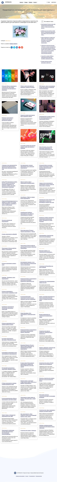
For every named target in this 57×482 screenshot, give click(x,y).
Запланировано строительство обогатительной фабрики (46, 236)
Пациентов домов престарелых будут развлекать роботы (28, 116)
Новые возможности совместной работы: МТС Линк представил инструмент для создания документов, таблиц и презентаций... (48, 40)
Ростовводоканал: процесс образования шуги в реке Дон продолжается (27, 166)
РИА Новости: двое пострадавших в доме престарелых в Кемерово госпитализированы (47, 87)
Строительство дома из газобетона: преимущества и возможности (45, 332)
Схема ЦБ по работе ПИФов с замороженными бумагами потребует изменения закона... (47, 57)
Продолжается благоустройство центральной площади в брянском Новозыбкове (28, 247)
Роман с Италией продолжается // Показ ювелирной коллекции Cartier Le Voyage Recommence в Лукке (47, 298)
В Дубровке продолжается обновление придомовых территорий (8, 308)
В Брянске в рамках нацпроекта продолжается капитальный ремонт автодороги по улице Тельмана (46, 219)
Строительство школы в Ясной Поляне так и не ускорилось (46, 363)
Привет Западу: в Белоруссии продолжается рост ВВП (8, 415)
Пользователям (32, 476)
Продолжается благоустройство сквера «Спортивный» (9, 249)
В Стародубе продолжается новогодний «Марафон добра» (9, 368)
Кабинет (54, 2)
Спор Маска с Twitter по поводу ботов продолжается (28, 198)
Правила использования (20, 476)
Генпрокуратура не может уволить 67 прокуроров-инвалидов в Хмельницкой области (47, 118)
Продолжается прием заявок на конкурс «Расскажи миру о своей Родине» (28, 399)
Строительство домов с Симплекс (28, 430)
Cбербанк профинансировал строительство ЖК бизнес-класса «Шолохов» (46, 427)
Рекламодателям (39, 476)
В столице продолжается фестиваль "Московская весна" (9, 339)
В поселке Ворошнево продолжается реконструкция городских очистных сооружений (28, 298)
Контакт (35, 2)
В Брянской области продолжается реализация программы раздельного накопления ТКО (28, 280)
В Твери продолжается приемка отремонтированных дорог (9, 384)
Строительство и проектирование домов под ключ (47, 282)
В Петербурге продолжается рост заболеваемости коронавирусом (9, 353)
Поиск (48, 2)
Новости (21, 2)
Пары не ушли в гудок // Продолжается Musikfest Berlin (27, 182)
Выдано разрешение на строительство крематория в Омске (45, 316)
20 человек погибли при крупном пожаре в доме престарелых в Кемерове (28, 147)
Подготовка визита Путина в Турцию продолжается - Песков (28, 231)
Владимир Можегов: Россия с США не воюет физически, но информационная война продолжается (27, 347)
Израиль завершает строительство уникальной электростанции (47, 348)
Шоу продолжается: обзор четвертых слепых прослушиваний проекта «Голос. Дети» (28, 415)
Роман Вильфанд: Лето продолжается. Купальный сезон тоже (28, 314)
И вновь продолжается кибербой (9, 234)
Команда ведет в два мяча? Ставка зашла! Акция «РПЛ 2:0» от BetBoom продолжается (28, 382)
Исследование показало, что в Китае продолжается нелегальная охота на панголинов (28, 263)
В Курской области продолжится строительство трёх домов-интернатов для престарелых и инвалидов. (9, 88)
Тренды (25, 2)
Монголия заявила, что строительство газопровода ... (46, 251)
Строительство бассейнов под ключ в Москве (46, 267)
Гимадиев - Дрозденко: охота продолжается (8, 278)
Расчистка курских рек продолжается (7, 221)
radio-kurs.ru (7, 40)
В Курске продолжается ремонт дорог (9, 264)
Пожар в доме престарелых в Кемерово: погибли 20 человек (27, 86)
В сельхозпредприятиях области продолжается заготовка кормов (9, 399)
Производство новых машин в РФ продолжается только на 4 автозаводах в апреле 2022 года (46, 201)
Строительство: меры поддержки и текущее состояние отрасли (47, 411)
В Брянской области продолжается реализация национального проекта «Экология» (28, 331)
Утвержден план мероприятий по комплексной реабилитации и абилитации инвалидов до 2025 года (9, 167)
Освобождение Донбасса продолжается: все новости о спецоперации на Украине (27, 214)
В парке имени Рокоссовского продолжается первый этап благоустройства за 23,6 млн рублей (27, 364)
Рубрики (30, 2)
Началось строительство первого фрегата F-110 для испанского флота (46, 379)
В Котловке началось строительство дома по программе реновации (47, 396)
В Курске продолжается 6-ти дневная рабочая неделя (8, 324)
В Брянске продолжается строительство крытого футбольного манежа (7, 119)
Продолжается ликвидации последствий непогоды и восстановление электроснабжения (8, 432)
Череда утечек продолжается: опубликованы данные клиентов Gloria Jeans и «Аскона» (46, 184)
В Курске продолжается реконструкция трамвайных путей (9, 292)
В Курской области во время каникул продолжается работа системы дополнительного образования (46, 167)
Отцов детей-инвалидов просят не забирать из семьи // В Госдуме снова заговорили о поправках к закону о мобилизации (9, 203)
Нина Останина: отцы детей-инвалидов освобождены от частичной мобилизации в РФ (46, 148)
